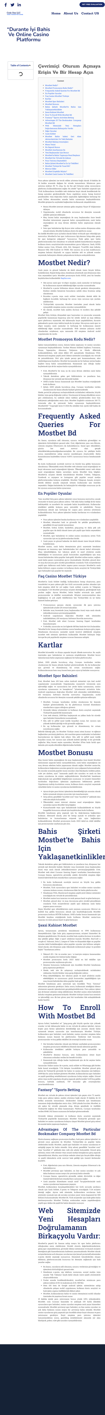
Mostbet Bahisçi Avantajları (56, 142)
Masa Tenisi (50, 144)
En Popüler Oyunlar (53, 93)
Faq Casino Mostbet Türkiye (57, 96)
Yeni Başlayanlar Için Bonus (57, 152)
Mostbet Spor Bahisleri (54, 101)
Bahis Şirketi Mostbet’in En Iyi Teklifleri (61, 163)
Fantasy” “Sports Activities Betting (59, 117)
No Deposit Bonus (52, 147)
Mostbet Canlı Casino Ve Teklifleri (59, 174)
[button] (30, 65)
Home (56, 13)
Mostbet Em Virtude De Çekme (58, 158)
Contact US (90, 13)
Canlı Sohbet (50, 134)
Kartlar (48, 99)
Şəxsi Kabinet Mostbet (54, 112)
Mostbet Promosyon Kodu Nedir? (59, 88)
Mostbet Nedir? (51, 85)
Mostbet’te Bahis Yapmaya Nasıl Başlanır (62, 155)
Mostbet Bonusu (52, 104)
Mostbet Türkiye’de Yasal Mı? (57, 166)
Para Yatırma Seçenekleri (56, 161)
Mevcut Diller (50, 169)
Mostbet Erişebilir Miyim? (56, 171)
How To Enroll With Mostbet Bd (58, 115)
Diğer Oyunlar (51, 131)
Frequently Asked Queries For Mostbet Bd (62, 91)
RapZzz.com (66, 278)
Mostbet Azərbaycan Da (55, 150)
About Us (71, 13)
